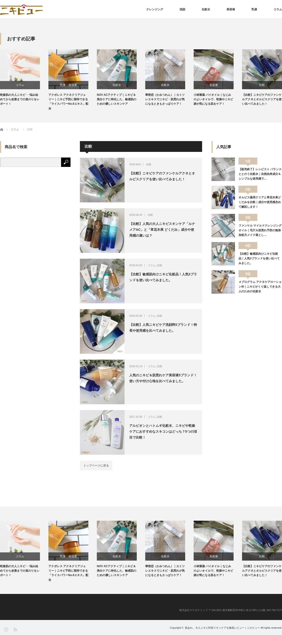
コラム (278, 9)
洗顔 (182, 9)
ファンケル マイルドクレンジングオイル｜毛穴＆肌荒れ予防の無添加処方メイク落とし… (260, 230)
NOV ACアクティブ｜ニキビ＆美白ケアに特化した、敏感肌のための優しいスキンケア (116, 99)
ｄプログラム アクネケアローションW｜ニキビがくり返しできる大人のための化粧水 (260, 286)
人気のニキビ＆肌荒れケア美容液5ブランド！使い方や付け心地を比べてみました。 (163, 378)
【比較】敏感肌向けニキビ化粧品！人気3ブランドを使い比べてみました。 (163, 277)
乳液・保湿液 (68, 85)
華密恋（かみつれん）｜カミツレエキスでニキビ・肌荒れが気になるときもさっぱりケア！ (165, 99)
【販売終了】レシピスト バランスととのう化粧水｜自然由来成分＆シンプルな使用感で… (260, 174)
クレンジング (154, 9)
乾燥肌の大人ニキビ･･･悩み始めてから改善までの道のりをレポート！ (19, 99)
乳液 (254, 9)
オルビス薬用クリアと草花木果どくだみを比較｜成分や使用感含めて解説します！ (260, 202)
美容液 (231, 9)
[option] (24, 77)
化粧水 (206, 9)
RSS (15, 629)
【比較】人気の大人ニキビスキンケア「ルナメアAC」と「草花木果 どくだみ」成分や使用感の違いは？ (162, 229)
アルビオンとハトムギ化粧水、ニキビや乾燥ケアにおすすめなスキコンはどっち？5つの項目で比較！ (163, 431)
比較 (262, 85)
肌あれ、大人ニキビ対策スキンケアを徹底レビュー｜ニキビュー (222, 627)
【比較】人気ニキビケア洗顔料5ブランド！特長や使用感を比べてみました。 (163, 327)
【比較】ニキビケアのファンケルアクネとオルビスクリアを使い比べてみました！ (262, 99)
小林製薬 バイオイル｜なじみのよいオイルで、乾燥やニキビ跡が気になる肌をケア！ (213, 99)
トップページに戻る (96, 465)
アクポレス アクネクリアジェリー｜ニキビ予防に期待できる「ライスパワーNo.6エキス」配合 (68, 101)
